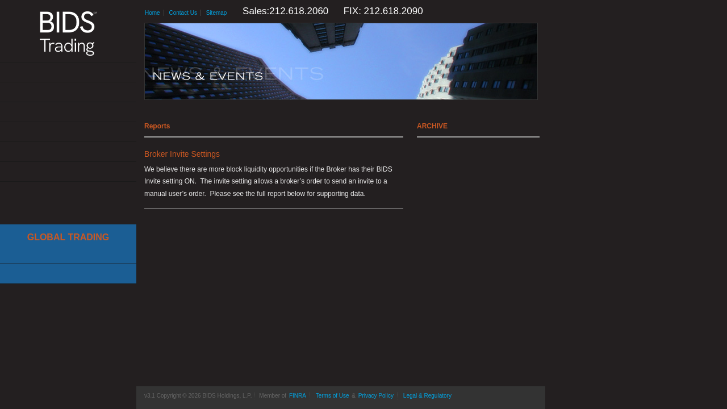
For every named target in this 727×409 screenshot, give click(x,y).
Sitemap (216, 13)
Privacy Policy (376, 396)
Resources (68, 152)
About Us (68, 72)
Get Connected (68, 112)
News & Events (68, 132)
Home (152, 13)
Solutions (68, 92)
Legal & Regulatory (427, 396)
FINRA (297, 396)
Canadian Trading (68, 274)
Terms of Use (332, 396)
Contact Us (68, 172)
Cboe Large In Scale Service (68, 254)
